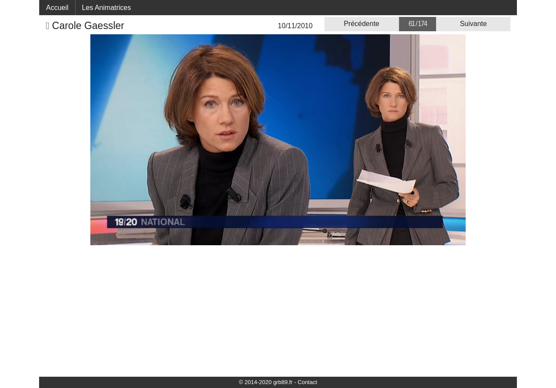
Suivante (473, 23)
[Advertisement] (278, 310)
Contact (307, 382)
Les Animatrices (106, 7)
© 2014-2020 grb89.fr (266, 382)
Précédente (361, 23)
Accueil (57, 7)
